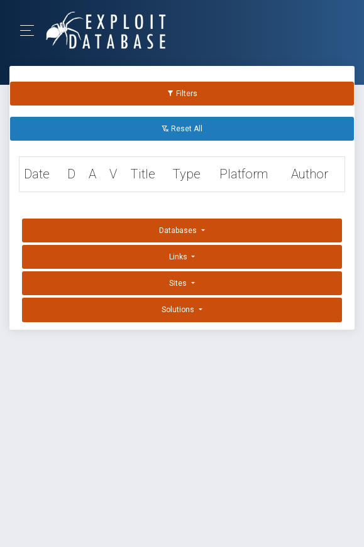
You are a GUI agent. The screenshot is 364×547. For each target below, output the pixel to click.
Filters (182, 93)
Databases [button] (179, 230)
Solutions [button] (179, 309)
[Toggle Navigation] (31, 30)
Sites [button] (179, 283)
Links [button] (179, 256)
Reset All (182, 128)
